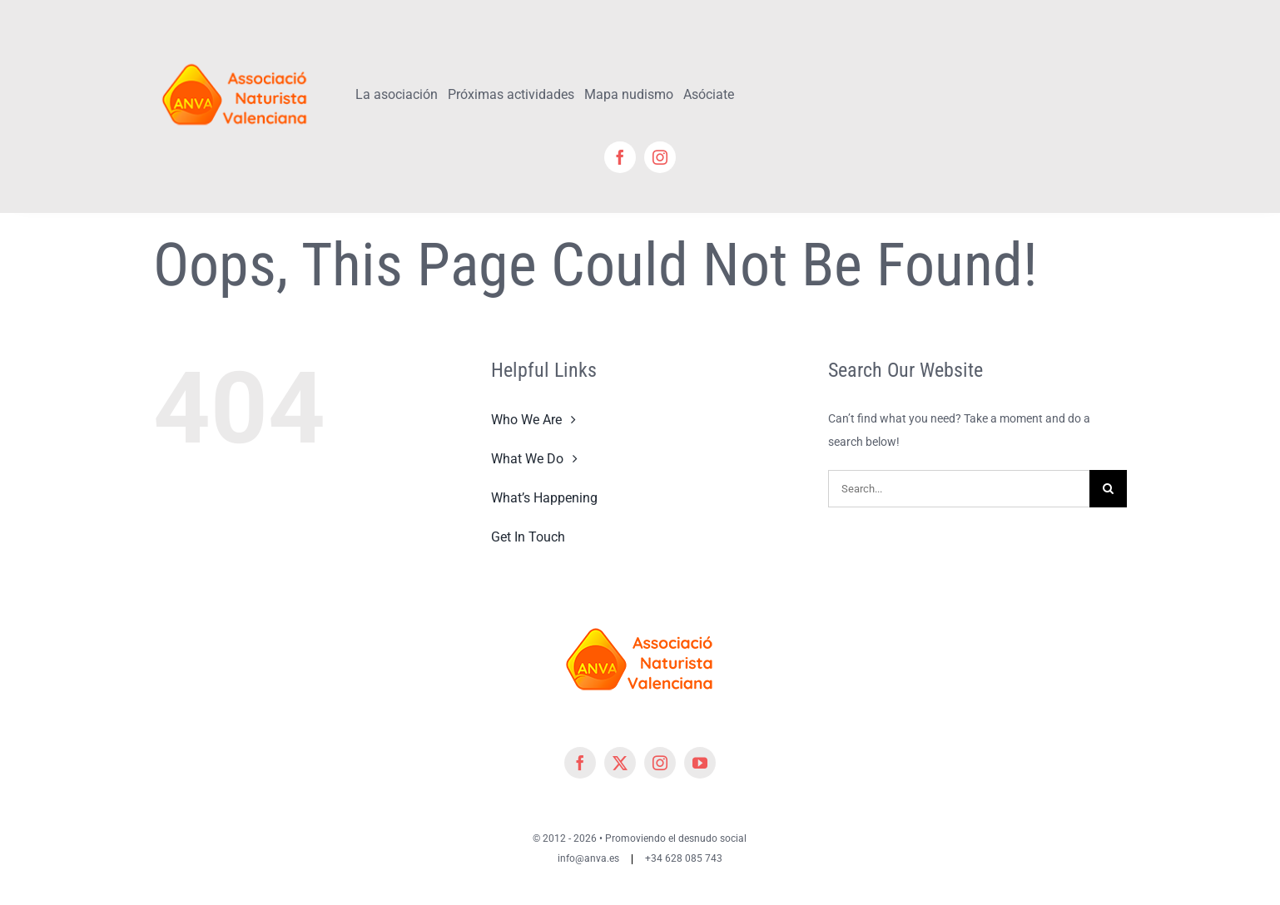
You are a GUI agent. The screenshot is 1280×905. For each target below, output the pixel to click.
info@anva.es (588, 858)
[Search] (1108, 488)
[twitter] (620, 763)
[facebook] (620, 157)
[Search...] (958, 488)
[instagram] (660, 157)
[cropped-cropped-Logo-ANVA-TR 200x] (235, 55)
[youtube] (700, 763)
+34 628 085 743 (683, 858)
